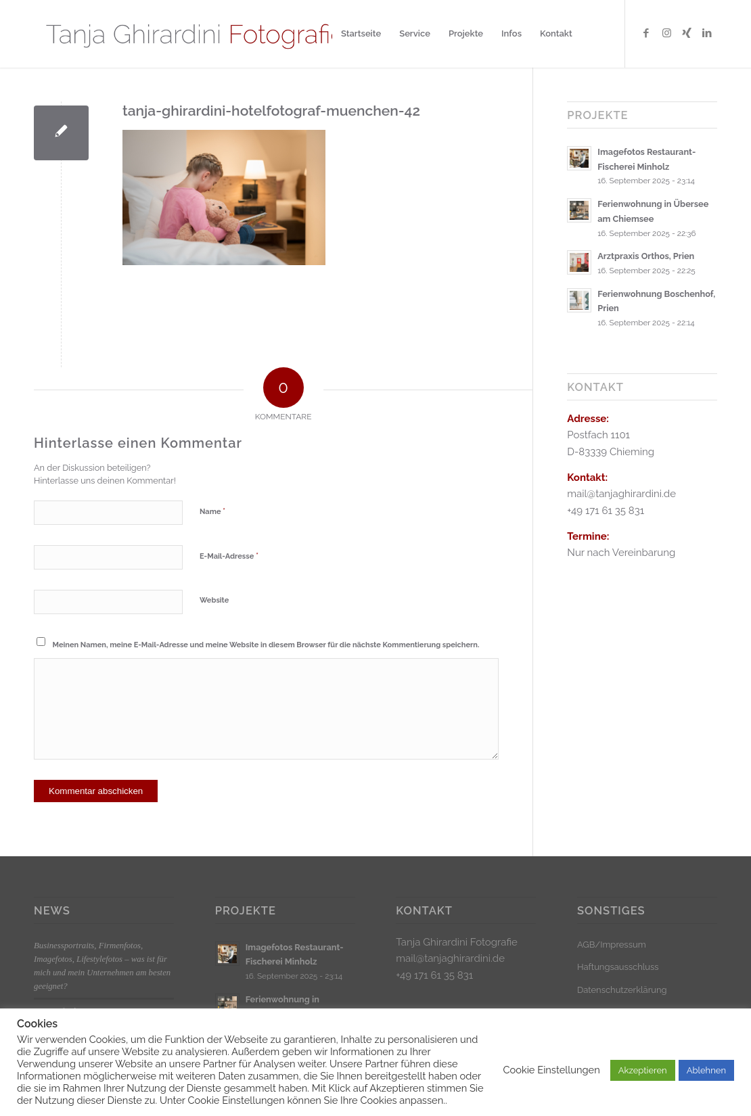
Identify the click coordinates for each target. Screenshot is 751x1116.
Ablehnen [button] (706, 1070)
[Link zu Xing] (687, 33)
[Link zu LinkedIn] (707, 33)
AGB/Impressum (611, 944)
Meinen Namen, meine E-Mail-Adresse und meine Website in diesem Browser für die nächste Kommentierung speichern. (266, 645)
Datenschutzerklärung (622, 990)
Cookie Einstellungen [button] (551, 1069)
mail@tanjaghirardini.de (450, 958)
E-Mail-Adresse (229, 556)
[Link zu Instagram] (666, 33)
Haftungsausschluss (618, 967)
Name (212, 511)
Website (214, 600)
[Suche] (594, 34)
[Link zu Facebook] (646, 33)
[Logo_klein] (194, 34)
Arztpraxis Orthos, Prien (645, 256)
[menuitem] (361, 34)
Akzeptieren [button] (642, 1070)
